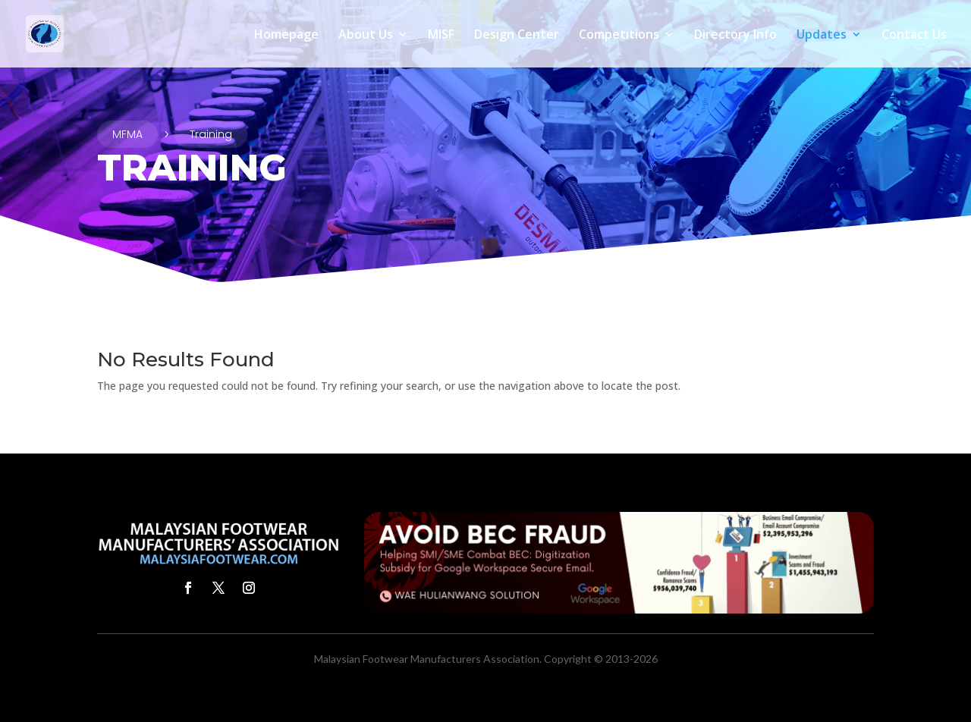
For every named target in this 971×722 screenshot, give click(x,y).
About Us (365, 35)
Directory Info (735, 35)
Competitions (619, 35)
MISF (441, 35)
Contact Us (914, 35)
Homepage (286, 35)
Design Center (516, 35)
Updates (822, 35)
